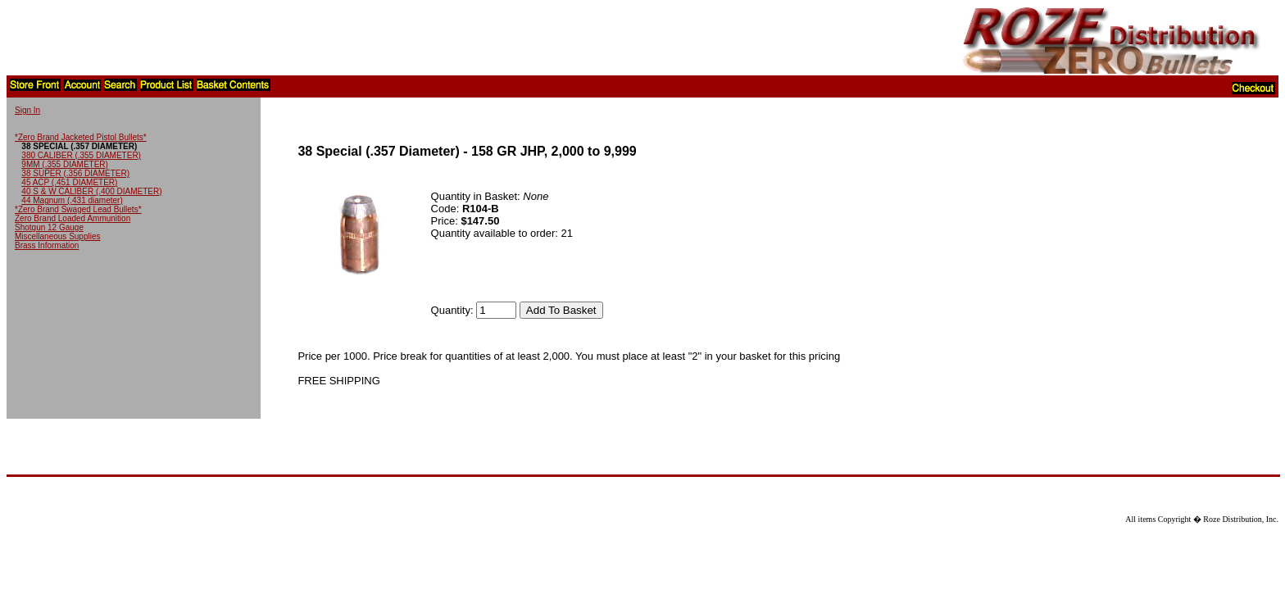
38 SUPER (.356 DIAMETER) (75, 173)
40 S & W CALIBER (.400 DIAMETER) (91, 191)
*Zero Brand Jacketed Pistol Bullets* (81, 137)
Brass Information (47, 245)
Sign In (27, 110)
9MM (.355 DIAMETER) (64, 164)
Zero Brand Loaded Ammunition (72, 218)
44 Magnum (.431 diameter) (71, 200)
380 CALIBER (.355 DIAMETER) (81, 155)
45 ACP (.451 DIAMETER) (69, 182)
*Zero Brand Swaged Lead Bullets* (78, 209)
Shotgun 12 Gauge (49, 227)
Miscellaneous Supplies (58, 236)
